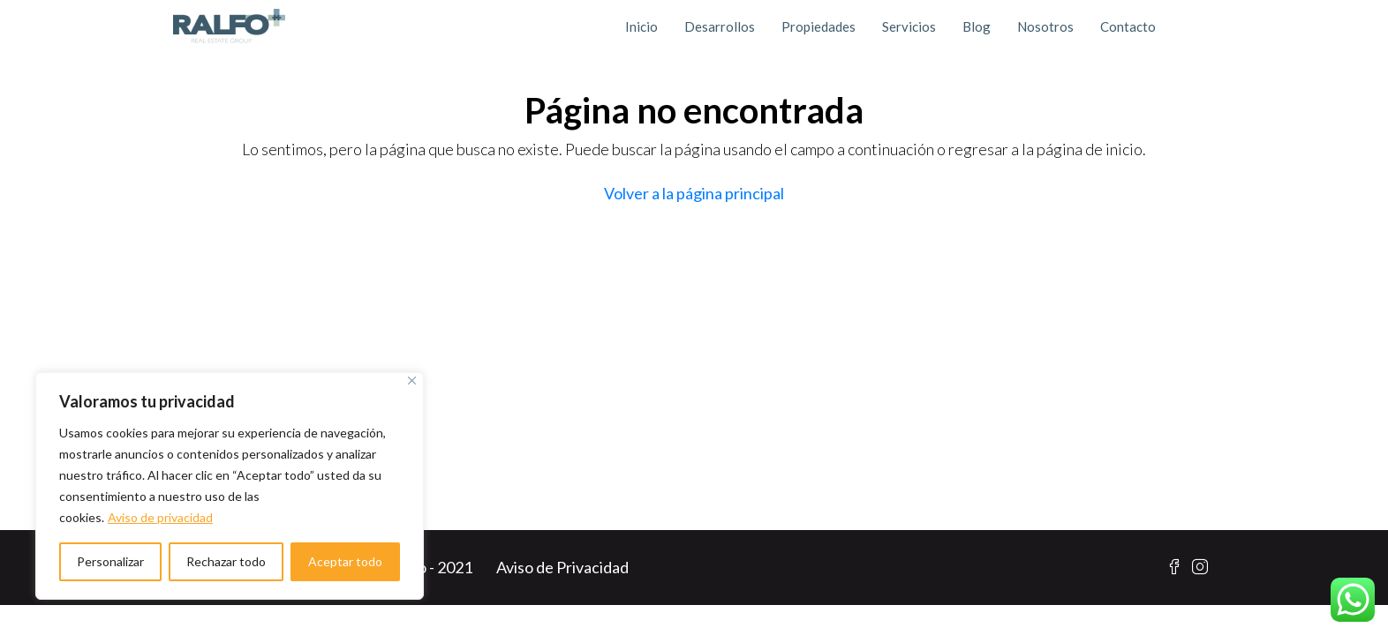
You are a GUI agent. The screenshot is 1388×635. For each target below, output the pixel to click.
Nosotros (1045, 26)
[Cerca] (412, 381)
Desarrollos (719, 26)
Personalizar (110, 561)
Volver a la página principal (694, 193)
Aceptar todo (345, 561)
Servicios (909, 26)
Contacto (1128, 26)
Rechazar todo (226, 561)
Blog (976, 26)
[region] (229, 486)
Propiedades (818, 26)
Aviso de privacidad (160, 517)
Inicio (641, 26)
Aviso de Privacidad (562, 567)
